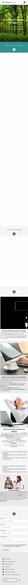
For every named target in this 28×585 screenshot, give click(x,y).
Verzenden (5, 549)
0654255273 (7, 566)
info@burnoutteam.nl (9, 569)
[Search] (20, 580)
